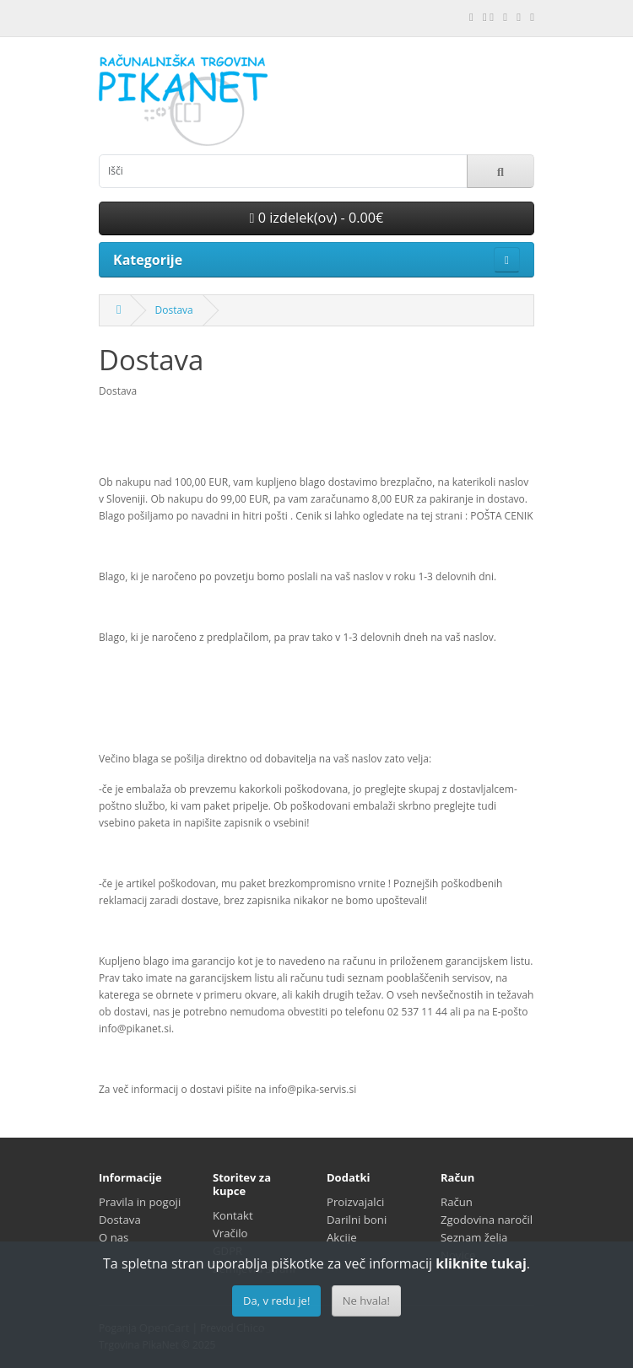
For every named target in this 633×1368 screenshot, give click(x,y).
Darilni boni (357, 1219)
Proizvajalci (355, 1201)
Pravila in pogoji (140, 1201)
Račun (457, 1201)
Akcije (342, 1237)
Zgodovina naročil (487, 1219)
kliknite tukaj (481, 1263)
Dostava (173, 310)
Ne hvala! (366, 1300)
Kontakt (233, 1215)
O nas (113, 1237)
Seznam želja (474, 1237)
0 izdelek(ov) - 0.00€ (317, 217)
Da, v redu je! (276, 1300)
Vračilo (230, 1233)
